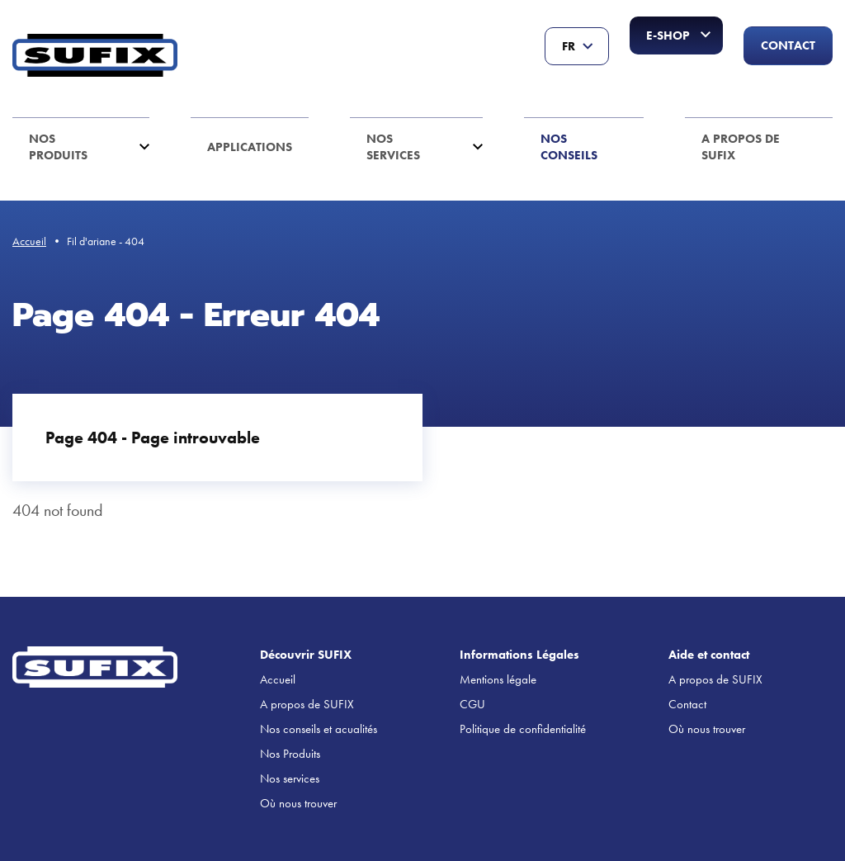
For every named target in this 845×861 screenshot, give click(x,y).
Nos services (393, 146)
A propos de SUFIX (740, 146)
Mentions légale (498, 679)
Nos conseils (569, 146)
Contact (788, 45)
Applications (249, 147)
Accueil (29, 241)
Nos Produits (58, 146)
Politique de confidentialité (523, 729)
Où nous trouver (298, 803)
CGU (472, 704)
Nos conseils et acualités (318, 729)
